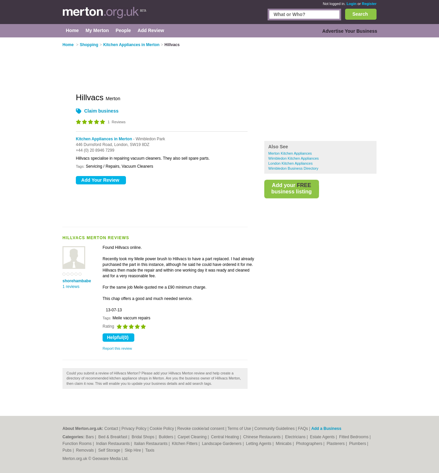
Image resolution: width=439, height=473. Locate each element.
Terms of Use (239, 428)
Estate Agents (323, 437)
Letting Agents (259, 443)
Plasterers (336, 443)
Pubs (67, 450)
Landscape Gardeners (222, 443)
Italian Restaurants (151, 443)
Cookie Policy (162, 428)
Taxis (149, 450)
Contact (111, 428)
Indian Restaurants (113, 443)
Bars (90, 437)
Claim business (101, 111)
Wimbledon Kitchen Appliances (293, 158)
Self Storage (109, 450)
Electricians (296, 437)
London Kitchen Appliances (290, 163)
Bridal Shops (143, 437)
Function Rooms (77, 443)
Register (369, 4)
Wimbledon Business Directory (293, 168)
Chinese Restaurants (262, 437)
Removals (85, 450)
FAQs (303, 428)
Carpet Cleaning (193, 437)
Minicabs (284, 443)
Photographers (309, 443)
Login (351, 4)
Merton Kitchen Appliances (290, 153)
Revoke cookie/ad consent (200, 428)
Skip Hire (133, 450)
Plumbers (358, 443)
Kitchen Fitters (185, 443)
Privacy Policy (133, 428)
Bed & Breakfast (113, 437)
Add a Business (326, 428)
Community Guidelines (274, 428)
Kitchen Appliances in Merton (104, 139)
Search (360, 14)
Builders (166, 437)
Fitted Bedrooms (354, 437)
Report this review (117, 348)
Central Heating (225, 437)
